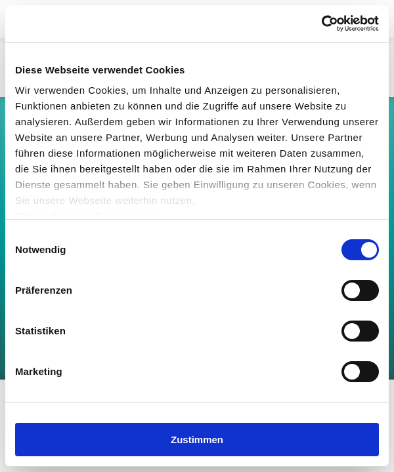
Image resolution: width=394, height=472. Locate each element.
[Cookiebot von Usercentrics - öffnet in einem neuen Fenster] (321, 23)
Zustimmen (197, 439)
